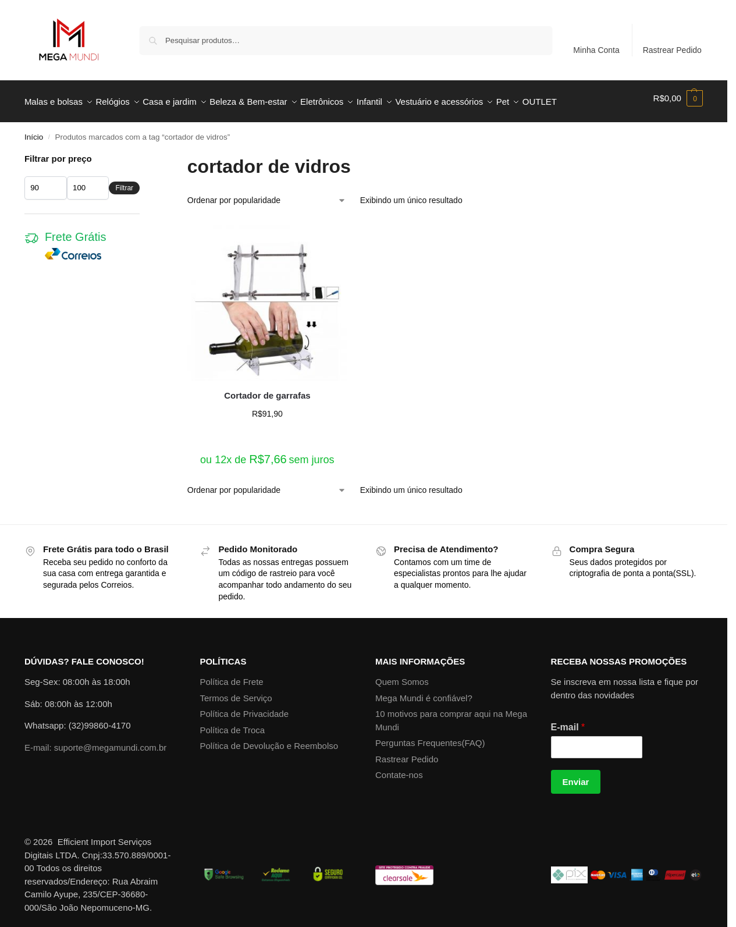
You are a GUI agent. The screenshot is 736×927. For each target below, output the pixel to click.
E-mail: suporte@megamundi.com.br (95, 741)
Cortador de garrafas (267, 388)
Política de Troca (232, 724)
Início (33, 130)
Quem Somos (402, 675)
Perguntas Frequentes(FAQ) (430, 736)
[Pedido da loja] (266, 194)
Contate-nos (399, 768)
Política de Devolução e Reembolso (269, 739)
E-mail (568, 721)
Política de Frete (231, 675)
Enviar (576, 775)
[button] (678, 98)
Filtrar (124, 181)
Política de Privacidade (244, 707)
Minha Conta (596, 50)
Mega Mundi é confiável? (423, 692)
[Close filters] (143, 153)
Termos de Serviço (236, 692)
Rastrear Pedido (672, 50)
